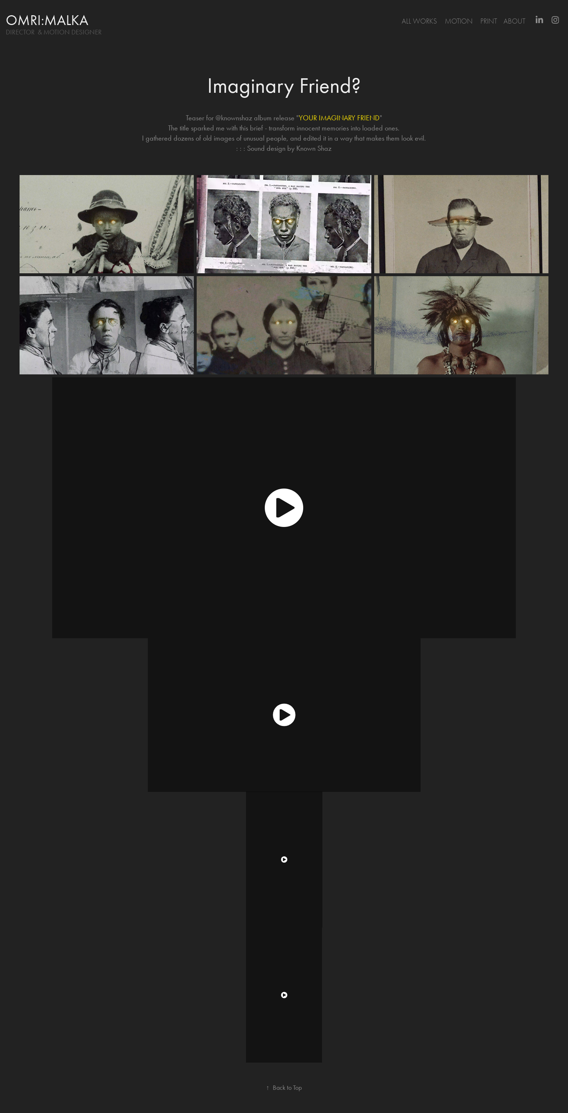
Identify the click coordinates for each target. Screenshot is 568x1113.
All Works (419, 21)
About (514, 21)
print (488, 21)
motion (459, 21)
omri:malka (47, 20)
